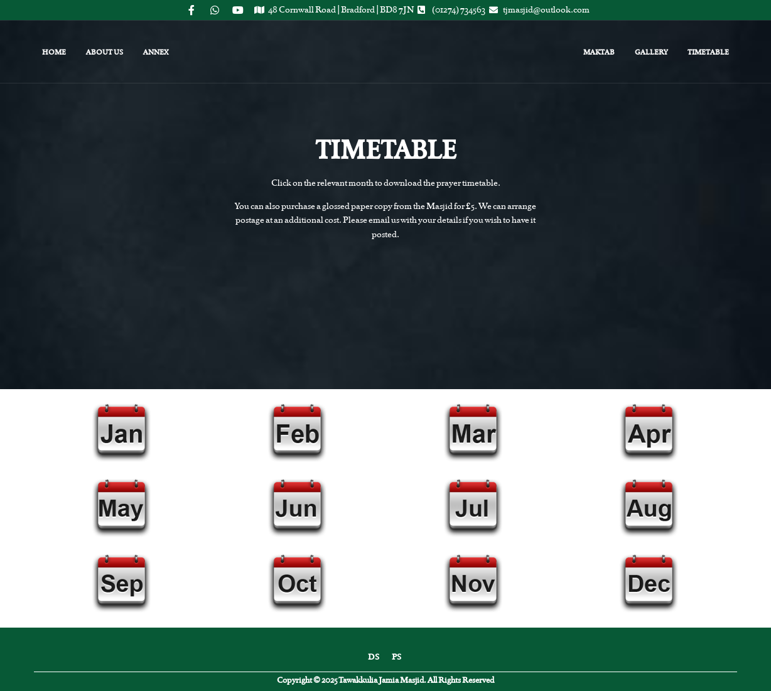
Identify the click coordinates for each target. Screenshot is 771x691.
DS (373, 656)
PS (396, 656)
